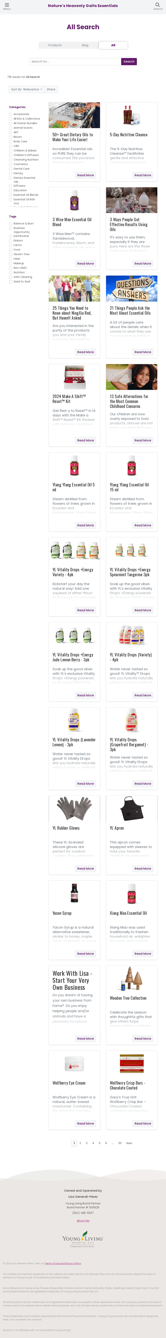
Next (129, 1143)
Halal (17, 259)
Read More (85, 175)
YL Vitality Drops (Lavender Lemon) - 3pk (74, 741)
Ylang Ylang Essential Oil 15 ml (129, 486)
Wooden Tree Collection (128, 998)
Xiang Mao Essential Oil (128, 913)
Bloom (18, 137)
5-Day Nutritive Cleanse (128, 134)
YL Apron (117, 828)
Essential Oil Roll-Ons (25, 201)
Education (20, 190)
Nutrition (19, 272)
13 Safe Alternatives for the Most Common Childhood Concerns (129, 401)
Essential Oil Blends (26, 195)
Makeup (19, 263)
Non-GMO (20, 268)
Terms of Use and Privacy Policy (63, 1263)
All (113, 45)
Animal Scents (23, 128)
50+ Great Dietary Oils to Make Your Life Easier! (73, 136)
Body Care (20, 141)
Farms (18, 245)
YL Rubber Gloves (66, 828)
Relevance (25, 89)
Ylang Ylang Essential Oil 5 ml (74, 486)
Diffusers (19, 186)
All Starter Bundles (25, 123)
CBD (16, 146)
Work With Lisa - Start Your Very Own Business (72, 980)
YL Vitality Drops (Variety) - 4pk (131, 656)
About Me (83, 1221)
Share (51, 89)
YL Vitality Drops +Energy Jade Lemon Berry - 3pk (73, 656)
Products (55, 45)
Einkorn (18, 240)
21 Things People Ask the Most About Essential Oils (130, 310)
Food (17, 250)
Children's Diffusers (26, 155)
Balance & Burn (24, 223)
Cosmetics (21, 164)
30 (120, 1143)
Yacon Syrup (62, 913)
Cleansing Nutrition (26, 159)
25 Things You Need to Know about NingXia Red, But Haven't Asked (72, 313)
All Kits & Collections (27, 119)
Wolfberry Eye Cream (69, 1083)
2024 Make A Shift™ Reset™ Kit (69, 398)
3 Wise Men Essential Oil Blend (72, 221)
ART (16, 132)
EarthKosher (21, 236)
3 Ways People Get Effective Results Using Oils (128, 224)
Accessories (21, 114)
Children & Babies (25, 150)
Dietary (18, 173)
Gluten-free (21, 254)
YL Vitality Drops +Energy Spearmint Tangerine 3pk (130, 571)
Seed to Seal (22, 281)
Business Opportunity (22, 230)
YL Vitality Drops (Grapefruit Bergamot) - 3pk (129, 744)
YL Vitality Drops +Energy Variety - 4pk (73, 571)
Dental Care (21, 169)
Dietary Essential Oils (24, 180)
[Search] (74, 61)
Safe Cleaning (23, 277)
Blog (85, 45)
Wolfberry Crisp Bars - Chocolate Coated (127, 1085)
